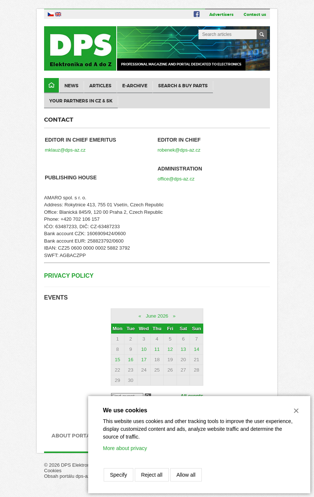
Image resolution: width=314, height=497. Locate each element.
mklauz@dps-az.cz (65, 150)
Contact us (255, 14)
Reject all (152, 475)
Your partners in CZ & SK (81, 101)
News (71, 86)
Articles (100, 86)
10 (143, 349)
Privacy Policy (69, 276)
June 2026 (157, 316)
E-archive (134, 86)
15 (117, 359)
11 (157, 349)
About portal (72, 435)
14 (196, 349)
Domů (51, 85)
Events (56, 297)
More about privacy (125, 448)
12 (170, 349)
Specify (118, 475)
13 (183, 349)
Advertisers (221, 14)
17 (143, 359)
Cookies (52, 470)
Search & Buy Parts (183, 86)
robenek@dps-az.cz (179, 150)
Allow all (186, 475)
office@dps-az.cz (176, 179)
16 (130, 359)
